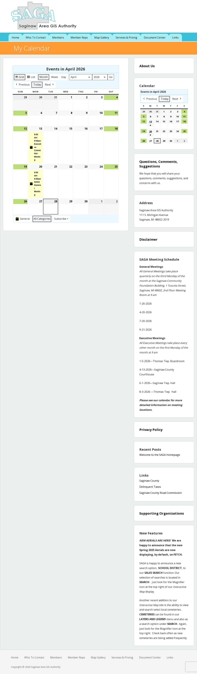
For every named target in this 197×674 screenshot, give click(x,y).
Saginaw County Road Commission (160, 493)
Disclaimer (148, 239)
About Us (147, 66)
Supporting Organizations (161, 513)
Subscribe (61, 219)
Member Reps (79, 37)
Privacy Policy (150, 429)
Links (175, 37)
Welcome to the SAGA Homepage (159, 455)
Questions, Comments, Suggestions (158, 163)
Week (54, 77)
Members (58, 37)
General (22, 218)
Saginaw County (149, 480)
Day (63, 77)
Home (15, 37)
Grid (19, 77)
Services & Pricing (126, 37)
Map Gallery (101, 37)
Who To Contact (36, 37)
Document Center (155, 37)
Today (37, 84)
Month (43, 77)
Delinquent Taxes (150, 487)
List (31, 77)
